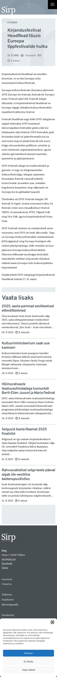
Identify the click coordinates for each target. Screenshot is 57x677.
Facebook (7, 563)
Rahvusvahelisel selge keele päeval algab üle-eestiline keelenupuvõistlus (28, 474)
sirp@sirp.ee (9, 559)
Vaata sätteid (28, 670)
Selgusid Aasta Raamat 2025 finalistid (24, 431)
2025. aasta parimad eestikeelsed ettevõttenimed (28, 308)
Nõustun (28, 653)
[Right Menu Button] (52, 4)
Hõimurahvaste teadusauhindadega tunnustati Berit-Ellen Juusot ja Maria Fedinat (28, 388)
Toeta (5, 567)
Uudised (12, 22)
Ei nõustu (28, 661)
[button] (52, 622)
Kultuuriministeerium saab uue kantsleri (26, 345)
